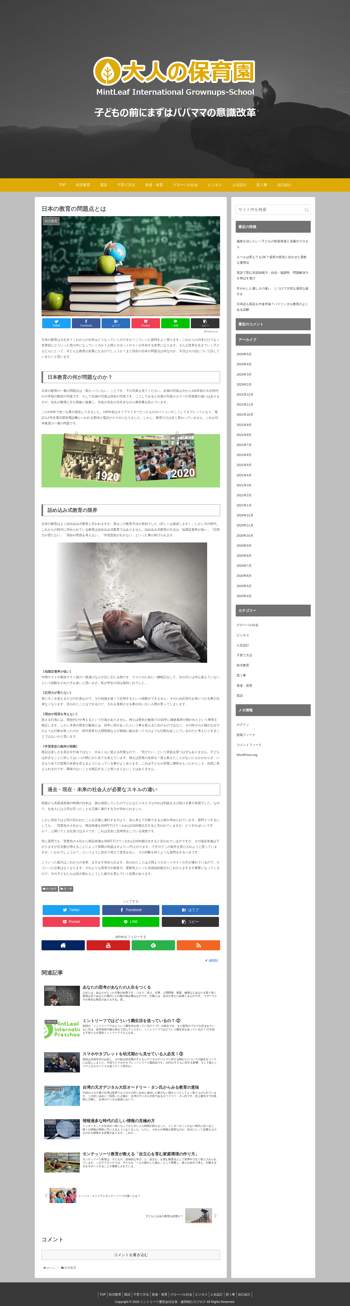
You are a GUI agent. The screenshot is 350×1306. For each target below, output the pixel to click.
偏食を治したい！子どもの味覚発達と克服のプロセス (272, 243)
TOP (94, 1294)
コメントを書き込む (131, 1254)
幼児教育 (50, 888)
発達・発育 (244, 685)
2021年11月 (245, 404)
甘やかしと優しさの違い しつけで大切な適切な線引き (272, 291)
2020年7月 (244, 565)
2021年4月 (244, 475)
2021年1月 (244, 505)
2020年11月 (245, 525)
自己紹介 (252, 1294)
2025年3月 (244, 374)
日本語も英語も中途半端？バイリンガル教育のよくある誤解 (272, 306)
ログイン (243, 724)
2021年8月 (244, 435)
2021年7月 (244, 445)
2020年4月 (244, 596)
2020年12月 (245, 515)
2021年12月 (245, 394)
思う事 (66, 888)
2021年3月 (244, 485)
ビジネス (243, 635)
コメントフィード (249, 745)
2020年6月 (244, 575)
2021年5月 (244, 465)
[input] (273, 210)
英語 (240, 695)
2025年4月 (244, 364)
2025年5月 (244, 354)
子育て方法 (244, 655)
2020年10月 (245, 535)
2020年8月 (244, 555)
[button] (307, 210)
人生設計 (243, 645)
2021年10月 (245, 414)
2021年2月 (244, 495)
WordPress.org (247, 755)
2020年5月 (244, 586)
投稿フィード (246, 735)
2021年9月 (244, 425)
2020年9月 (244, 545)
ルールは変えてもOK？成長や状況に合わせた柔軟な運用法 (272, 259)
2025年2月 (244, 384)
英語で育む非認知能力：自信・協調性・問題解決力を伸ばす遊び (272, 275)
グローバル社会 (247, 625)
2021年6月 (244, 455)
